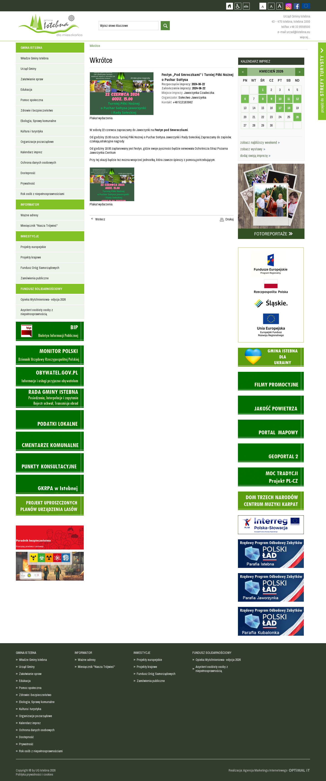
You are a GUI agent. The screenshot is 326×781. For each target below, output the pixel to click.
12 (297, 99)
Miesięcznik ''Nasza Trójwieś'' (39, 226)
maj (299, 72)
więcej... (305, 37)
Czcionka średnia (271, 6)
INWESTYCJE (30, 236)
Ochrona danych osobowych (38, 163)
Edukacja (26, 90)
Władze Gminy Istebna (34, 58)
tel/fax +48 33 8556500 (295, 26)
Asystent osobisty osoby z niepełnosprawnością (37, 312)
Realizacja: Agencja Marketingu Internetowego (258, 770)
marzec (242, 72)
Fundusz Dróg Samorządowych (40, 268)
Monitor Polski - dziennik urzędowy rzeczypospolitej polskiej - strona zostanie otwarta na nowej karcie (50, 355)
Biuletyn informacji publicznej (50, 331)
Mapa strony (246, 6)
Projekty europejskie (33, 247)
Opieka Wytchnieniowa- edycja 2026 (43, 299)
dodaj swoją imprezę (255, 155)
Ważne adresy (29, 215)
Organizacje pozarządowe (37, 142)
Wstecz (100, 219)
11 (288, 99)
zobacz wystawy (252, 149)
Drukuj (229, 219)
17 (279, 108)
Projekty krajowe (31, 257)
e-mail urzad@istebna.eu (294, 31)
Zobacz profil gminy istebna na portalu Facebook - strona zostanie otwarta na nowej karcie (297, 6)
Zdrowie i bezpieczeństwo (37, 110)
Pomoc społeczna (32, 100)
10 (279, 99)
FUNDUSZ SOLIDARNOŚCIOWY (41, 289)
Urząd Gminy (28, 69)
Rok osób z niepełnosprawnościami (42, 194)
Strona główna (229, 6)
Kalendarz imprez (31, 152)
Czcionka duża (279, 6)
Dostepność (28, 173)
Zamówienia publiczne (35, 278)
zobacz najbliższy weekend (260, 142)
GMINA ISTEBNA (31, 48)
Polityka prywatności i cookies (34, 774)
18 (288, 108)
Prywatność (28, 183)
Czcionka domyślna (262, 6)
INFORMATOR (30, 204)
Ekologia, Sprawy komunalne (38, 121)
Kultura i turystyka (32, 131)
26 (297, 117)
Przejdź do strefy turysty (322, 81)
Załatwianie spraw (32, 79)
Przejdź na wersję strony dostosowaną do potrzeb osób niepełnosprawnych (238, 6)
